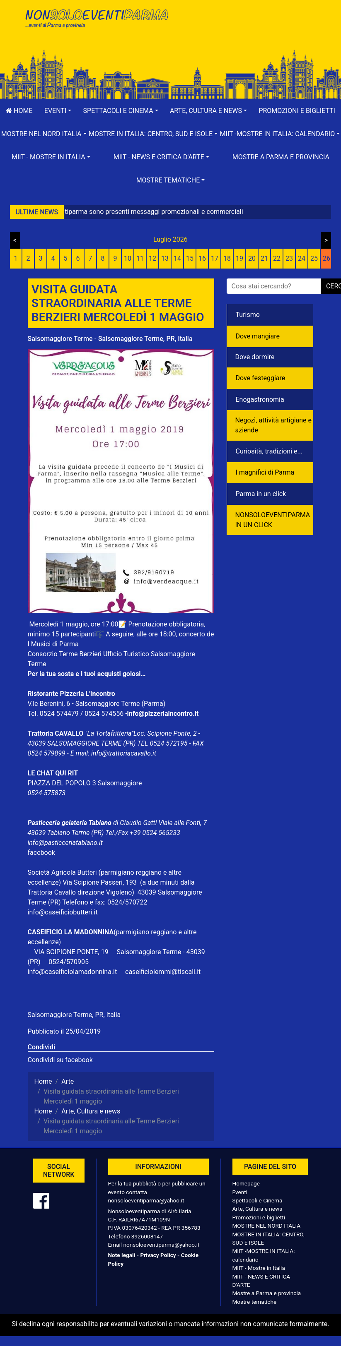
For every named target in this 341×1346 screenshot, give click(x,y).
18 (227, 258)
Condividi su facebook (60, 1060)
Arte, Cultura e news (257, 1208)
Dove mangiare (258, 336)
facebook (41, 853)
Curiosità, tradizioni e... (269, 451)
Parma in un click (261, 494)
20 (252, 258)
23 (289, 258)
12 (152, 258)
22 (277, 258)
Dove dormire (255, 357)
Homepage (246, 1183)
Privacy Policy (158, 1255)
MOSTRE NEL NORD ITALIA (266, 1225)
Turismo (248, 315)
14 (177, 258)
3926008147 (147, 1236)
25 (314, 258)
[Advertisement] (245, 33)
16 (202, 258)
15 (189, 258)
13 (165, 258)
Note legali (121, 1255)
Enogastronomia (260, 399)
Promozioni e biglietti (258, 1217)
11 (140, 258)
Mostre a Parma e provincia (280, 157)
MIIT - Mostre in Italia (258, 1267)
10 (127, 258)
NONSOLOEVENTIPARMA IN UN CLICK (272, 520)
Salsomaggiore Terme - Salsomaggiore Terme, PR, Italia (110, 339)
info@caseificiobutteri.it (63, 912)
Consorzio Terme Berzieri (65, 654)
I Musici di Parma (53, 644)
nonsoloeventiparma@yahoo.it (146, 1200)
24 (301, 258)
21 (264, 258)
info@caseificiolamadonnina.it (72, 972)
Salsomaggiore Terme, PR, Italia (74, 1015)
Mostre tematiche (254, 1301)
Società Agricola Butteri (62, 872)
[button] (58, 110)
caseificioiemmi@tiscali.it (163, 972)
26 (326, 258)
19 (239, 258)
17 (214, 258)
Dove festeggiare (260, 378)
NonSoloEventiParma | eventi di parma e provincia (96, 24)
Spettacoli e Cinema (257, 1200)
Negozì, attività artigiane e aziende (273, 425)
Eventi (240, 1192)
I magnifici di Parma (265, 472)
